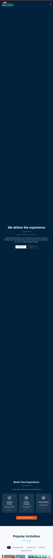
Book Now (21, 246)
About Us (32, 246)
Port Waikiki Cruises (31, 547)
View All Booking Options (26, 517)
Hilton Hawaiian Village (18, 547)
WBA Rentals (42, 547)
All (8, 547)
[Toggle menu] (50, 4)
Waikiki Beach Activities (26, 550)
